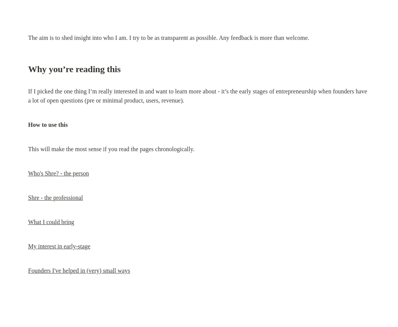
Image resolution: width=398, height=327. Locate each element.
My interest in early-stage (59, 246)
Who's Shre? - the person (58, 173)
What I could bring (51, 222)
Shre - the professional (55, 197)
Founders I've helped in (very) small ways (79, 270)
